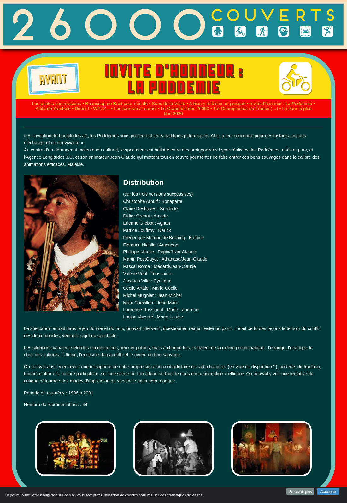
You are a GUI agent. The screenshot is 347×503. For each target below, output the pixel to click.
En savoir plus (300, 491)
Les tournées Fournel (135, 108)
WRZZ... (101, 108)
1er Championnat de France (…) (245, 108)
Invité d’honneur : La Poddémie (281, 103)
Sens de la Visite (168, 103)
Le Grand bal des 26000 (185, 108)
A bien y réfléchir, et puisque (217, 103)
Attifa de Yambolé (53, 108)
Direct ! (82, 108)
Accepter (328, 491)
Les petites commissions (56, 103)
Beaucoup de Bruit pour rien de (116, 103)
